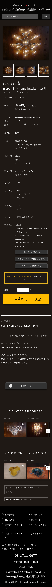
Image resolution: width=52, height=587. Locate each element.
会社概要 (32, 576)
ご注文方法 (10, 515)
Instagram (11, 576)
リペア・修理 (37, 515)
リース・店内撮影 (38, 525)
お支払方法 (10, 520)
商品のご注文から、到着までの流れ (20, 276)
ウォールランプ (23, 194)
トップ (8, 488)
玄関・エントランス (25, 217)
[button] (48, 431)
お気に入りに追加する (31, 252)
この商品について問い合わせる (31, 259)
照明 (19, 191)
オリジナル (21, 198)
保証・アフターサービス (13, 536)
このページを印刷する (31, 266)
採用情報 (41, 576)
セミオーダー (37, 520)
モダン (19, 206)
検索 (46, 16)
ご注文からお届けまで (13, 527)
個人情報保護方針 (31, 578)
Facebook (22, 576)
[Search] (20, 16)
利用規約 (18, 578)
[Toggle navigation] (4, 5)
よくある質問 (37, 534)
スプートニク (22, 209)
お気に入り (32, 5)
